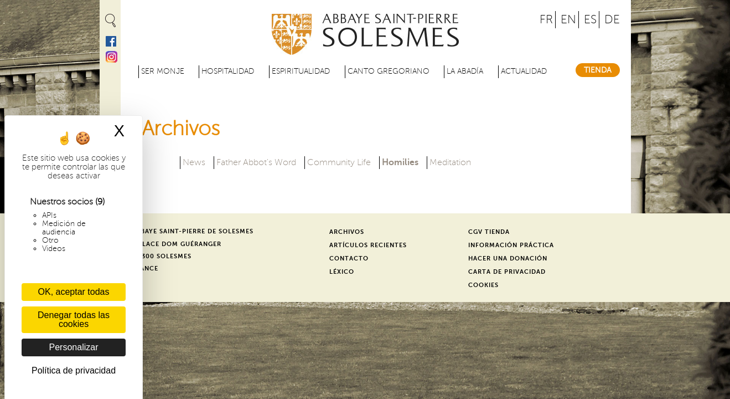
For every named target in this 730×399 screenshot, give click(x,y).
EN (568, 19)
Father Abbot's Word (256, 162)
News (194, 162)
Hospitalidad (227, 71)
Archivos (346, 232)
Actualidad (524, 71)
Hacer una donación (507, 258)
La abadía (465, 71)
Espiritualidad (301, 71)
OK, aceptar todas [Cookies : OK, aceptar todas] (74, 291)
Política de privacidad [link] (74, 370)
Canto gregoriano (388, 71)
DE (612, 19)
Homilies (400, 161)
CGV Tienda (489, 232)
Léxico (341, 271)
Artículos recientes (368, 245)
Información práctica (511, 245)
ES (590, 19)
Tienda (598, 70)
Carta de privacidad (507, 271)
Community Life (339, 162)
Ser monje (162, 71)
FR (546, 19)
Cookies (483, 285)
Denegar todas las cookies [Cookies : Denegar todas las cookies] (74, 319)
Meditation (450, 162)
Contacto (349, 258)
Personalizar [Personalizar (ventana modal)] (74, 347)
